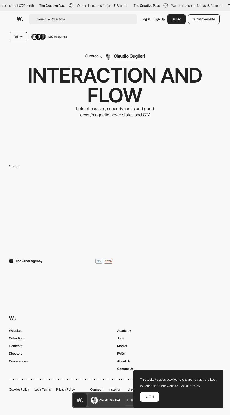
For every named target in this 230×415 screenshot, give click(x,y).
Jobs (120, 338)
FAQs (121, 353)
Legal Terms (42, 389)
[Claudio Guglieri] (125, 56)
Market (122, 346)
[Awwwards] (20, 19)
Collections (17, 338)
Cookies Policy (19, 389)
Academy (124, 330)
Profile (131, 400)
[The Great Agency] (61, 215)
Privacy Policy (65, 389)
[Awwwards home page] (80, 400)
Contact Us (125, 369)
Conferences (18, 361)
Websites (15, 330)
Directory (15, 353)
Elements (15, 346)
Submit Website (204, 19)
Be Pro (176, 19)
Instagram (115, 389)
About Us (123, 361)
